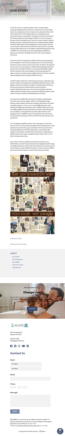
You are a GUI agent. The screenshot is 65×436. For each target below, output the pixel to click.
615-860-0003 (31, 423)
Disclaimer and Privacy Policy (18, 244)
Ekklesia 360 (42, 431)
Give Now (32, 309)
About (13, 253)
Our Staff (15, 262)
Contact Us (16, 267)
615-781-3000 (43, 426)
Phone (12, 384)
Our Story (16, 257)
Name (12, 360)
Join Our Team (17, 265)
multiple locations (28, 105)
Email (12, 375)
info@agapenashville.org (17, 341)
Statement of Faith (16, 238)
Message (14, 393)
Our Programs (17, 259)
